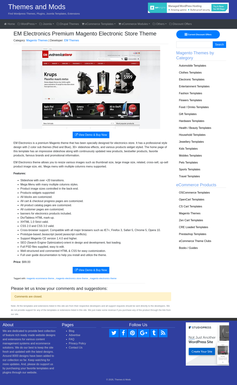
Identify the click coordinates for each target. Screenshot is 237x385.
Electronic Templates (191, 79)
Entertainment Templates (194, 86)
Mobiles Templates (190, 155)
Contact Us (76, 347)
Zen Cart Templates (191, 220)
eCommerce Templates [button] (97, 23)
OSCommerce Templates (194, 192)
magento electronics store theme (72, 278)
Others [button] (158, 23)
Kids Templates (188, 148)
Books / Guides (188, 247)
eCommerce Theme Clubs (195, 241)
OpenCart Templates (191, 199)
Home (9, 23)
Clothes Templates (190, 72)
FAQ (71, 339)
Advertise (74, 335)
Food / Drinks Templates (194, 107)
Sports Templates (189, 169)
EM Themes (71, 40)
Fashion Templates (190, 93)
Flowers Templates (190, 100)
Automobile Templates (192, 65)
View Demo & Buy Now (91, 134)
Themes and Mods (36, 7)
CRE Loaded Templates (193, 227)
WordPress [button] (26, 23)
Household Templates (192, 134)
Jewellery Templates (191, 141)
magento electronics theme (103, 278)
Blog (71, 330)
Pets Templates (188, 162)
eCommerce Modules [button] (133, 23)
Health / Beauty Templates (195, 127)
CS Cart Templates (190, 206)
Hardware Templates (191, 121)
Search (219, 44)
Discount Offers (180, 23)
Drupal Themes (68, 23)
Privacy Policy (77, 343)
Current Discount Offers (198, 34)
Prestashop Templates (192, 234)
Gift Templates (188, 114)
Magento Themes (37, 40)
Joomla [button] (45, 23)
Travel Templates (189, 176)
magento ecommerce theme (40, 278)
